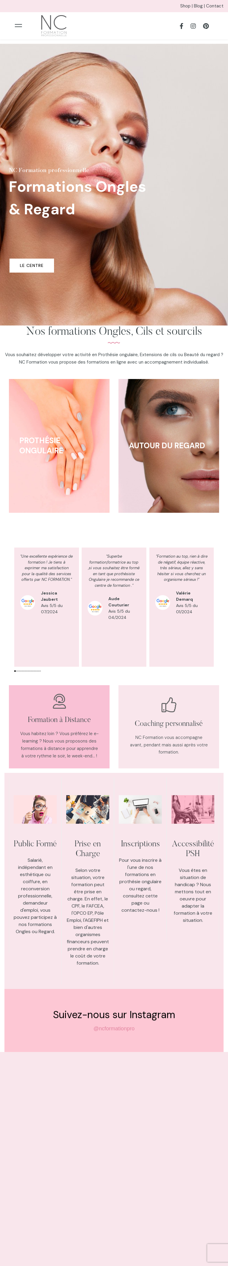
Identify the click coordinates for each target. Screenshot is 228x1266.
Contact (215, 6)
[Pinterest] (206, 26)
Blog (198, 6)
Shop (185, 6)
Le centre (32, 265)
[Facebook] (181, 26)
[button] (15, 671)
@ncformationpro (114, 1034)
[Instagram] (193, 26)
